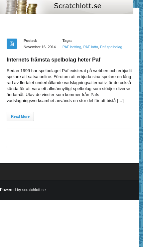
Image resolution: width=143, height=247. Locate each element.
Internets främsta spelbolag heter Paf (53, 59)
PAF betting (72, 47)
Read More (20, 116)
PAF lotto (90, 47)
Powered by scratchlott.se (23, 189)
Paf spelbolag (111, 47)
